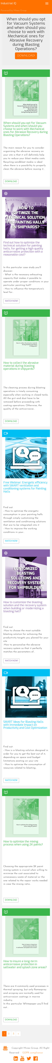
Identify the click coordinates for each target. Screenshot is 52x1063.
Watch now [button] (11, 541)
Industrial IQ (8, 3)
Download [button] (11, 182)
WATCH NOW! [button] (11, 301)
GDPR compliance (32, 1052)
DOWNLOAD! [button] (26, 55)
